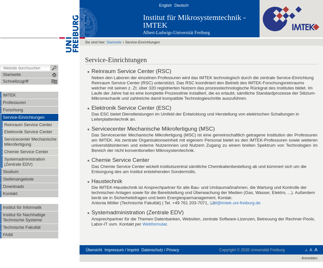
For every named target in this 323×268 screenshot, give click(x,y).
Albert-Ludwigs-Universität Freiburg (176, 32)
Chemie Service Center (120, 160)
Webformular (155, 224)
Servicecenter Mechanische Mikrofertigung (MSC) (153, 128)
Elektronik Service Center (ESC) (131, 108)
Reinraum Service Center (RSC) (131, 71)
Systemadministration (118, 212)
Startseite (114, 42)
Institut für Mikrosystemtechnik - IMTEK (194, 21)
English (165, 5)
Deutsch (181, 5)
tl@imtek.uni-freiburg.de (238, 202)
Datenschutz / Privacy (160, 250)
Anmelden (309, 258)
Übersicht (94, 250)
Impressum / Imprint (122, 250)
